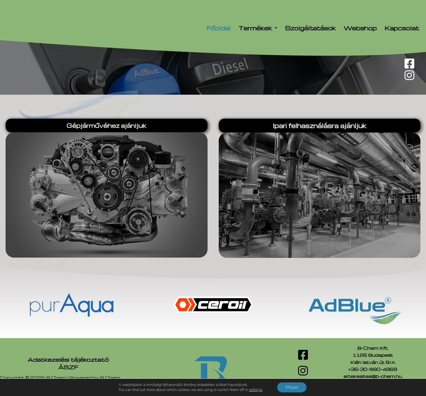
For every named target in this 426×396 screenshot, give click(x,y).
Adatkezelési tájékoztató (68, 359)
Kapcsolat (401, 28)
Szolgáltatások (310, 28)
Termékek (257, 28)
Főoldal (218, 28)
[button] (258, 28)
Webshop (360, 28)
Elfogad (291, 387)
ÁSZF (68, 367)
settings (255, 389)
